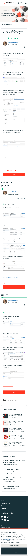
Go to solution (14, 38)
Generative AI (7, 481)
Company (3, 508)
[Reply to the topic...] (16, 400)
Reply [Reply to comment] (14, 287)
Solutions (3, 506)
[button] (14, 62)
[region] (14, 541)
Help (21, 3)
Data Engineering (7, 24)
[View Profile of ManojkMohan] (13, 43)
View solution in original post (10, 277)
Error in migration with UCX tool (11, 486)
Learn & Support (5, 503)
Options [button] (25, 24)
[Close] (26, 530)
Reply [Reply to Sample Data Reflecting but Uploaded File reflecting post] (14, 174)
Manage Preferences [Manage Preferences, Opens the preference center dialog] (14, 545)
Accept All (13, 553)
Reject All (14, 549)
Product (3, 501)
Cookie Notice (7, 539)
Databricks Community (9, 3)
